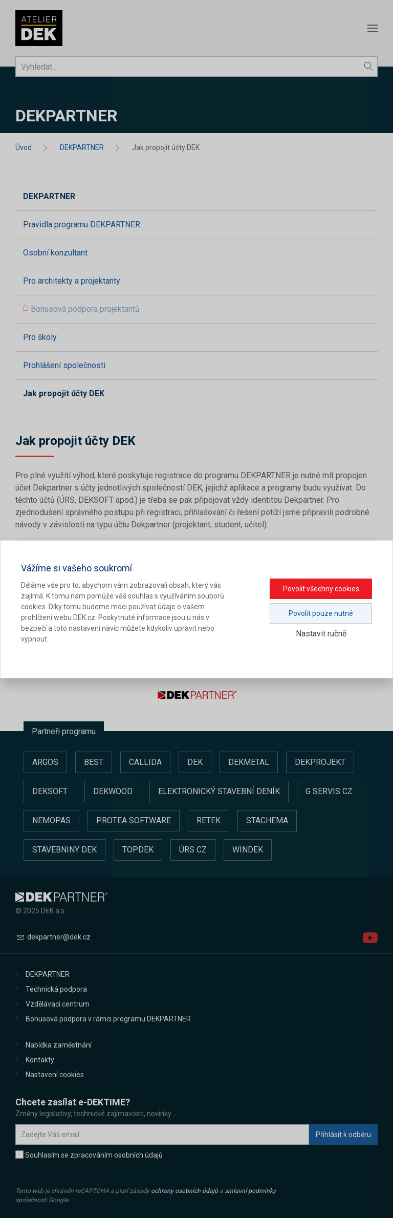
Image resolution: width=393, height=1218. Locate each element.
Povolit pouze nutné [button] (321, 613)
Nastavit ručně (321, 633)
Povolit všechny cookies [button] (321, 589)
